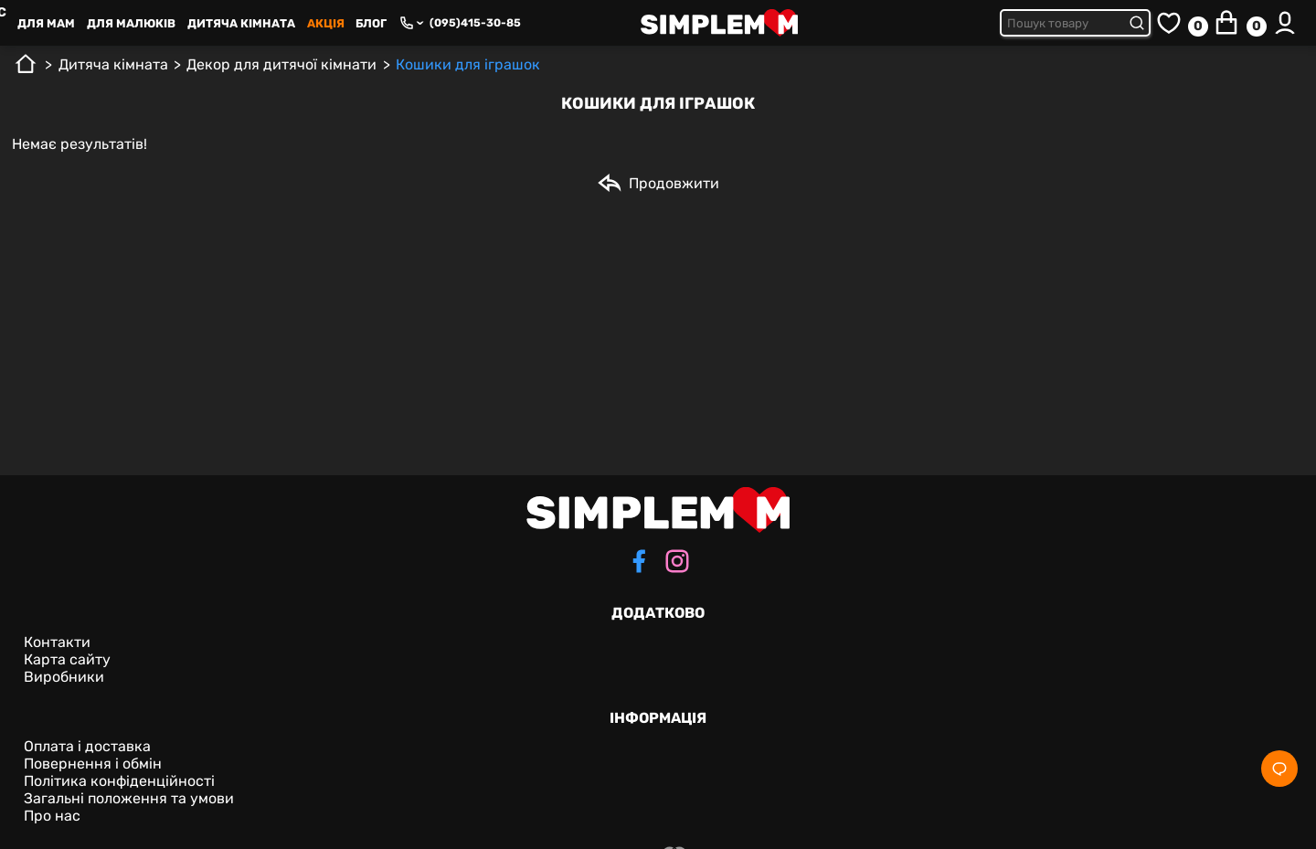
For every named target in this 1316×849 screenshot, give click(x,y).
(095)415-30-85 (475, 22)
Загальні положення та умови (129, 798)
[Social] (1279, 768)
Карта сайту (67, 659)
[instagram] (677, 562)
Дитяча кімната (241, 23)
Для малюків (131, 23)
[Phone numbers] (411, 23)
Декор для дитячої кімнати (281, 64)
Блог (371, 23)
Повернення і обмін (93, 763)
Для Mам (46, 23)
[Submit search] (1140, 23)
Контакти (57, 642)
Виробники (64, 676)
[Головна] (25, 71)
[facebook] (639, 562)
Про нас (52, 815)
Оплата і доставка (87, 746)
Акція (326, 23)
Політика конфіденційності (119, 781)
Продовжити (658, 182)
